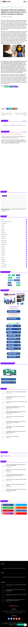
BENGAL (14, 225)
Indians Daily (6, 455)
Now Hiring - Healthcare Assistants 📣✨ (13, 436)
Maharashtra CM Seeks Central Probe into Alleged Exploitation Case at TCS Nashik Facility (14, 209)
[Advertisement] (14, 180)
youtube (21, 513)
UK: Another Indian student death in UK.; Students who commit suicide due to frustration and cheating (15, 475)
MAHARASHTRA (14, 244)
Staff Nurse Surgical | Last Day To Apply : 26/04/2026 (15, 416)
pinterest (8, 510)
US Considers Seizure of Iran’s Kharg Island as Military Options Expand (15, 427)
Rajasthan (14, 259)
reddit (21, 507)
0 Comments (24, 131)
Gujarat (14, 228)
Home (2, 6)
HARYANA (14, 230)
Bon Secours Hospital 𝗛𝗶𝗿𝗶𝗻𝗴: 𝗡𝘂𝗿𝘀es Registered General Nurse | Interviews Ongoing (15, 465)
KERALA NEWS (14, 240)
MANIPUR (14, 247)
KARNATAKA (14, 238)
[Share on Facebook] (6, 86)
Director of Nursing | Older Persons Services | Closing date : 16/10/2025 (16, 470)
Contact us (14, 622)
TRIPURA (14, 263)
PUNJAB (14, 257)
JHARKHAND (14, 236)
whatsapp (8, 507)
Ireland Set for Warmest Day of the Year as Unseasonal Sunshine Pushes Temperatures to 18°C (15, 407)
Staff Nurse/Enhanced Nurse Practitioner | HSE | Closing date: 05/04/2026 (15, 397)
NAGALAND (14, 253)
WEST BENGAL (14, 266)
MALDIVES (14, 246)
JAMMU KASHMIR (14, 234)
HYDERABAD (14, 232)
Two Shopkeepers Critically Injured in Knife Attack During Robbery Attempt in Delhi (15, 432)
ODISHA (14, 255)
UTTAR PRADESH (14, 265)
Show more (25, 120)
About (10, 622)
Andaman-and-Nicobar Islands (14, 221)
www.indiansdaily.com (5, 85)
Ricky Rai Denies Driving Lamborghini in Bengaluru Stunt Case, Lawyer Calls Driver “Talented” (15, 422)
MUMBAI (14, 251)
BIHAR (14, 227)
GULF (13, 275)
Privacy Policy (20, 622)
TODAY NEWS (6, 6)
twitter (21, 504)
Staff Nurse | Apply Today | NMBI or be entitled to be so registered (15, 485)
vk (21, 510)
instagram (8, 513)
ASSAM (14, 219)
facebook (8, 504)
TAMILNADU (14, 261)
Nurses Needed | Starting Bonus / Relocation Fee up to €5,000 (16, 401)
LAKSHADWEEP (14, 242)
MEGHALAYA (14, 249)
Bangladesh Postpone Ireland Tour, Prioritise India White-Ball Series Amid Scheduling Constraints (16, 412)
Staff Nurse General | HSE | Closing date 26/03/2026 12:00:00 (16, 391)
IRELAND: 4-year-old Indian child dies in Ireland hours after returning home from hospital (16, 490)
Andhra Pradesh (14, 223)
